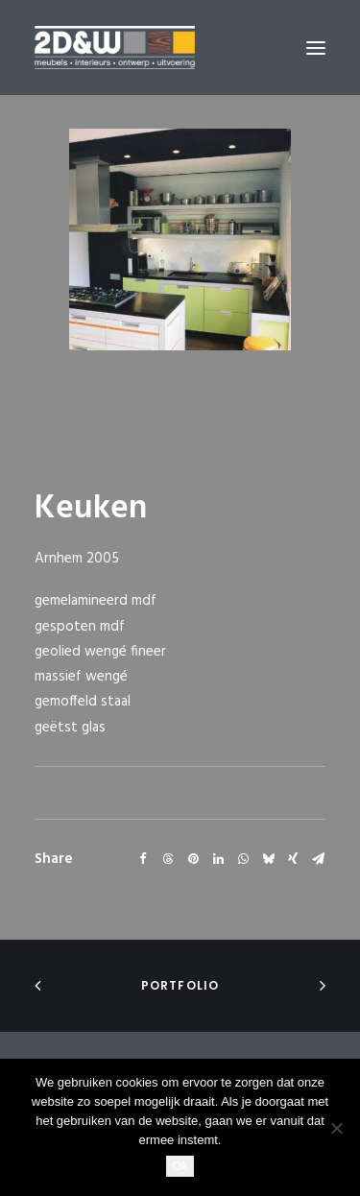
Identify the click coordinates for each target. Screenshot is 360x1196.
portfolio (180, 985)
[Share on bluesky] (267, 859)
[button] (316, 47)
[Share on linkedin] (217, 859)
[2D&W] (115, 47)
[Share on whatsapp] (242, 859)
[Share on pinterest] (192, 859)
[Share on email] (317, 859)
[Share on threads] (168, 859)
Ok (180, 1166)
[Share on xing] (292, 859)
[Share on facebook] (143, 859)
